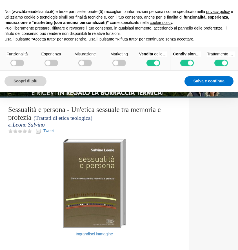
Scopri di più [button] (25, 81)
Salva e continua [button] (208, 81)
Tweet (48, 131)
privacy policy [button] (218, 11)
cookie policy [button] (161, 22)
